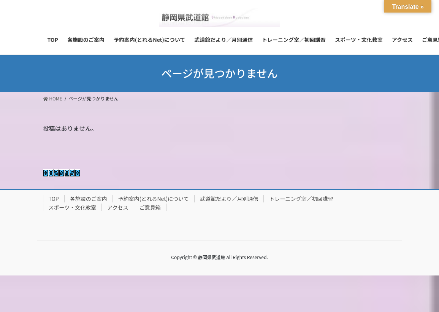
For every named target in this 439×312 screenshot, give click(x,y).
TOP (54, 198)
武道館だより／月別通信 (229, 198)
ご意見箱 (150, 207)
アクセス (117, 207)
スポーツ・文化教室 (73, 207)
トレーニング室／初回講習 (301, 198)
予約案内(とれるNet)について (153, 198)
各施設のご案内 (88, 198)
